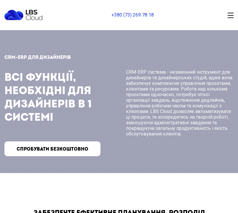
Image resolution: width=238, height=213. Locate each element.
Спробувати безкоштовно (53, 149)
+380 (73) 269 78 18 (132, 15)
